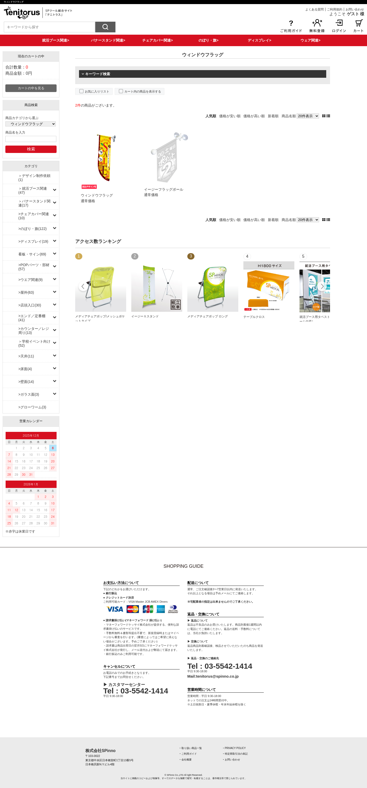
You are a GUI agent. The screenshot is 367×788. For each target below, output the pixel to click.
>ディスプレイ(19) (33, 241)
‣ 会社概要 (186, 759)
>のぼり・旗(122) (32, 229)
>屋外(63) (26, 292)
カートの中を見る (31, 88)
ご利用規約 (334, 9)
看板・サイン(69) (32, 254)
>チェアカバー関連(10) (33, 216)
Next (321, 287)
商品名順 (289, 116)
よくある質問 (314, 9)
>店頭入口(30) (29, 305)
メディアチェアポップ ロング (207, 316)
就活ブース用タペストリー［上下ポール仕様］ (323, 319)
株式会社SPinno (100, 750)
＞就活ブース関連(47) (32, 190)
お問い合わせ (355, 9)
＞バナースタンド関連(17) (34, 203)
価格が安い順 (230, 116)
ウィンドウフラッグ (97, 195)
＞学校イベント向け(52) (34, 343)
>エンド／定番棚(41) (31, 318)
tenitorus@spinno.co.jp (217, 676)
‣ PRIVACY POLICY (234, 748)
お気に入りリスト (97, 91)
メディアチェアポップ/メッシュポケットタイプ (100, 319)
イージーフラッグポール (163, 189)
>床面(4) (25, 369)
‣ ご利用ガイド (188, 753)
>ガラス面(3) (28, 394)
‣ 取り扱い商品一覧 (191, 748)
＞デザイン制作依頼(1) (34, 178)
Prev (83, 287)
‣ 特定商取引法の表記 (235, 753)
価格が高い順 (254, 116)
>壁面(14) (26, 382)
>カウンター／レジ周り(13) (33, 331)
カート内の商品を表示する (142, 91)
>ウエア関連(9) (30, 280)
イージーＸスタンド (145, 316)
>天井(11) (26, 356)
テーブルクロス (254, 317)
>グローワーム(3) (32, 407)
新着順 (273, 116)
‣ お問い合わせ (231, 759)
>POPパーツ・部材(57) (33, 267)
